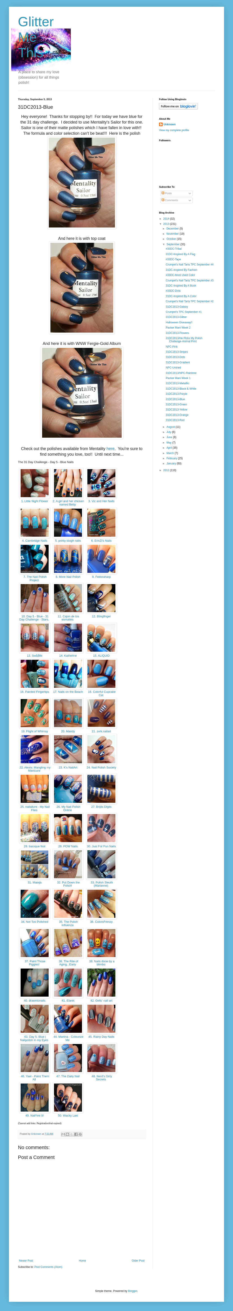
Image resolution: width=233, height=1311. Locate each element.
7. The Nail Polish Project (35, 578)
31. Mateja (34, 882)
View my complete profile (174, 130)
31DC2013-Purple (176, 393)
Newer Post (26, 1260)
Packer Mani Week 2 (178, 327)
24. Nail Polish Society (101, 767)
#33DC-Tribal (174, 248)
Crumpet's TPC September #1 (184, 311)
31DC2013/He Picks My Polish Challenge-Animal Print (184, 340)
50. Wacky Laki (68, 1115)
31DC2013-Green (176, 404)
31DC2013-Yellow (176, 409)
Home (82, 1260)
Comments (170, 200)
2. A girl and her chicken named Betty (68, 502)
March (170, 453)
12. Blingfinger (101, 616)
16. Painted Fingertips (34, 691)
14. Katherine (68, 655)
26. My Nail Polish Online (68, 808)
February (172, 458)
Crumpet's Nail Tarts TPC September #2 (190, 301)
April (169, 447)
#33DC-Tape (173, 259)
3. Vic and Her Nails (101, 501)
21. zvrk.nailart (101, 731)
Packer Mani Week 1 (178, 378)
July (169, 432)
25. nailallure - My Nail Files (34, 808)
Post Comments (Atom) (48, 1267)
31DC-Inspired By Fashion (181, 269)
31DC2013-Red (175, 420)
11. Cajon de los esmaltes (68, 618)
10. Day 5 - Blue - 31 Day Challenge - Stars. (34, 618)
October (171, 239)
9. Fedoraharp (101, 576)
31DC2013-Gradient (178, 362)
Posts (167, 193)
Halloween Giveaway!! (179, 322)
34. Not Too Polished (34, 921)
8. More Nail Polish (68, 576)
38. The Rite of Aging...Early (68, 963)
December (173, 228)
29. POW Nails (68, 846)
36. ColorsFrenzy (101, 921)
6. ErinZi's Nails (101, 540)
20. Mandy (68, 731)
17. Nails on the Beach (68, 691)
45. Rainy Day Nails (101, 1036)
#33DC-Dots (173, 290)
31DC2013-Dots (175, 357)
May (169, 442)
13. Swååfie (34, 655)
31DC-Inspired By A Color (181, 296)
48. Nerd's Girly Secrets (101, 1078)
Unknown (170, 124)
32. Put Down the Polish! (68, 884)
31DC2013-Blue (175, 399)
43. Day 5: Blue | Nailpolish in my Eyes (34, 1038)
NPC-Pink (172, 346)
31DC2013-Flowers (177, 333)
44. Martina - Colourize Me (68, 1038)
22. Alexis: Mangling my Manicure (34, 769)
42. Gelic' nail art (101, 1000)
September (173, 244)
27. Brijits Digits (101, 806)
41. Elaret (68, 1000)
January (171, 463)
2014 (166, 218)
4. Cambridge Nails (34, 540)
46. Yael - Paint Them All (34, 1078)
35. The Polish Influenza (68, 923)
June (169, 437)
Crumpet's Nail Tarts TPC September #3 (190, 280)
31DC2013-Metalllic (177, 383)
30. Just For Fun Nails (101, 846)
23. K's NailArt (68, 767)
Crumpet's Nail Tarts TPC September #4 (190, 264)
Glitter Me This (36, 37)
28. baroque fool (34, 846)
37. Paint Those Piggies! (34, 963)
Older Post (138, 1260)
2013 (166, 223)
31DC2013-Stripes (177, 351)
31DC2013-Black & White (181, 388)
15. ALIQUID (101, 655)
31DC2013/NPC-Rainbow (181, 373)
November (173, 233)
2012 (166, 470)
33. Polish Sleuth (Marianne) (101, 884)
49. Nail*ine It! (35, 1115)
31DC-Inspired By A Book (181, 285)
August (171, 426)
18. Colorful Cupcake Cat (101, 693)
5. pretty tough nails (68, 540)
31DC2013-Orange (177, 415)
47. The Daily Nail (68, 1076)
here (110, 448)
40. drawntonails (34, 1000)
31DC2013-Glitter (176, 317)
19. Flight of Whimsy (34, 731)
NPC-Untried (173, 367)
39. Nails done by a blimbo (101, 963)
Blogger (132, 1291)
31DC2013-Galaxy (177, 306)
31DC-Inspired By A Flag (180, 254)
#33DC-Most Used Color (180, 275)
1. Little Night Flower (34, 501)
